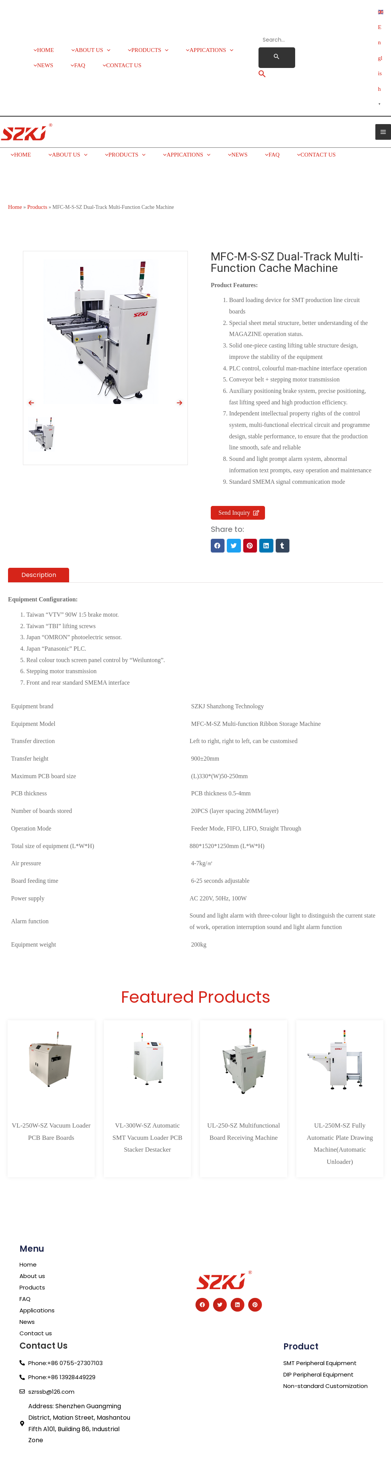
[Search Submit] (277, 43)
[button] (218, 517)
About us (32, 1247)
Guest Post (13, 1450)
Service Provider (20, 1440)
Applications (38, 1281)
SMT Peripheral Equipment (323, 1334)
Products (37, 178)
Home (15, 178)
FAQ (25, 1269)
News (27, 1292)
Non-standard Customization (327, 1357)
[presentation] (31, 374)
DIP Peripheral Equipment (321, 1345)
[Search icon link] (263, 60)
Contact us (36, 1304)
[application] (103, 39)
